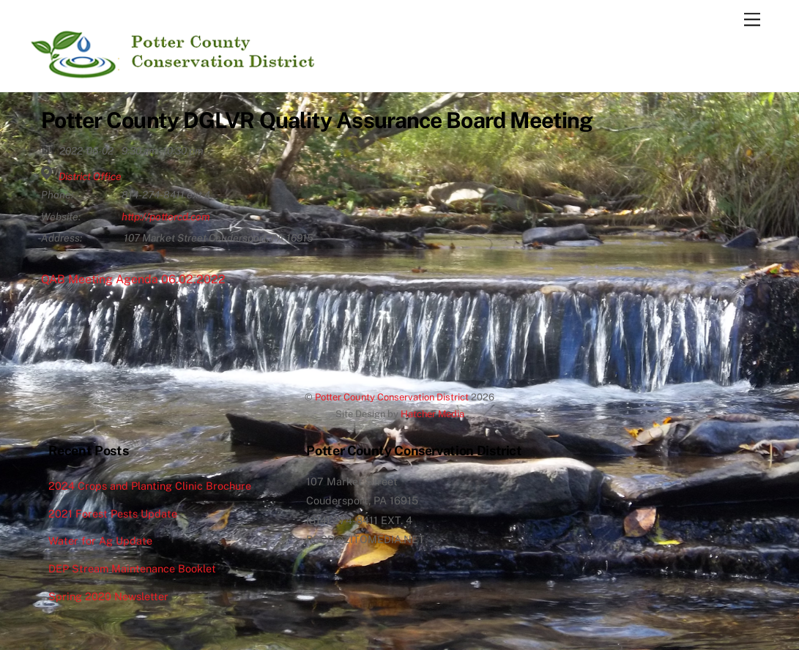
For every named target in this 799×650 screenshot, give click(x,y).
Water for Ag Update (100, 540)
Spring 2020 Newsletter (108, 596)
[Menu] (752, 20)
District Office (90, 176)
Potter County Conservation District (392, 397)
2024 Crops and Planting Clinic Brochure (149, 485)
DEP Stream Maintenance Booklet (132, 568)
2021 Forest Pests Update (112, 513)
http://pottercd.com (166, 217)
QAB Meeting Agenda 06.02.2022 (133, 279)
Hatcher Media (432, 413)
